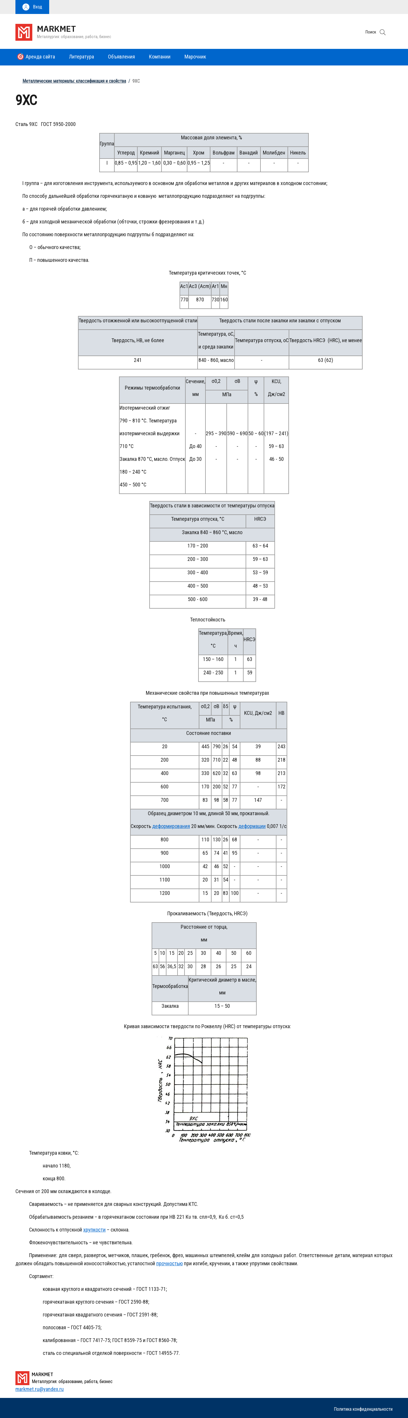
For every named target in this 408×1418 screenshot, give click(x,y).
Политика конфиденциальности (363, 1409)
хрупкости (94, 1230)
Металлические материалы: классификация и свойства (74, 81)
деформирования (171, 826)
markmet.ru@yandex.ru (39, 1389)
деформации (252, 826)
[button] (32, 7)
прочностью (169, 1263)
